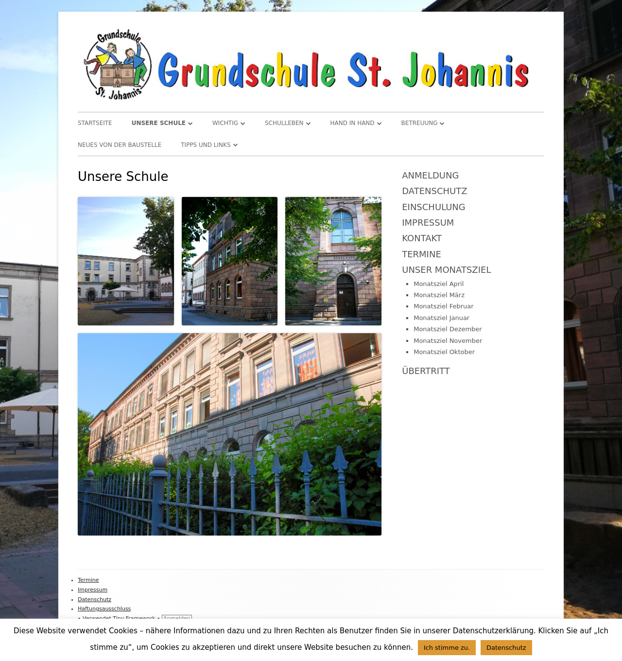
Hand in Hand (352, 123)
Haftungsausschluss (104, 609)
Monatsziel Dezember (448, 329)
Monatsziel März (439, 295)
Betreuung (419, 123)
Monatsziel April (439, 283)
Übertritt (426, 371)
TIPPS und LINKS (205, 145)
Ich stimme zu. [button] (447, 647)
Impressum (428, 222)
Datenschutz (434, 191)
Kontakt (422, 238)
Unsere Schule (159, 123)
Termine (421, 254)
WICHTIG (225, 123)
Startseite (95, 123)
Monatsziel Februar (443, 306)
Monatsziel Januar (441, 318)
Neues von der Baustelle (119, 145)
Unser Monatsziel (446, 270)
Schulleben (284, 123)
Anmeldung (430, 175)
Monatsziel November (448, 340)
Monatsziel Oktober (444, 352)
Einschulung (434, 207)
